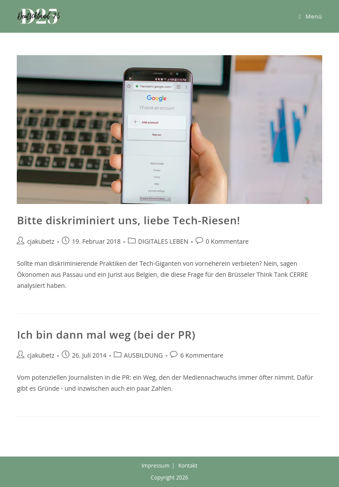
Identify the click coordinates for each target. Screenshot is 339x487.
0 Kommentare (227, 241)
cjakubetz (40, 241)
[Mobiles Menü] (310, 16)
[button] (39, 16)
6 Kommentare (201, 355)
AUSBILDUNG (143, 355)
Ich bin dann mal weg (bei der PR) (106, 334)
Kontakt (187, 465)
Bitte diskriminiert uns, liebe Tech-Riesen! (128, 220)
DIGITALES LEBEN (163, 241)
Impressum (156, 465)
